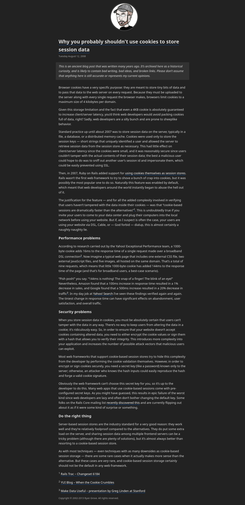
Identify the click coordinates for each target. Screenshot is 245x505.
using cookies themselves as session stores (155, 173)
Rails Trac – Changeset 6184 (80, 474)
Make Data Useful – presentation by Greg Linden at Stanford (103, 491)
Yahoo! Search (103, 294)
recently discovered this (123, 403)
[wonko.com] (122, 17)
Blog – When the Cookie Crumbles (87, 482)
